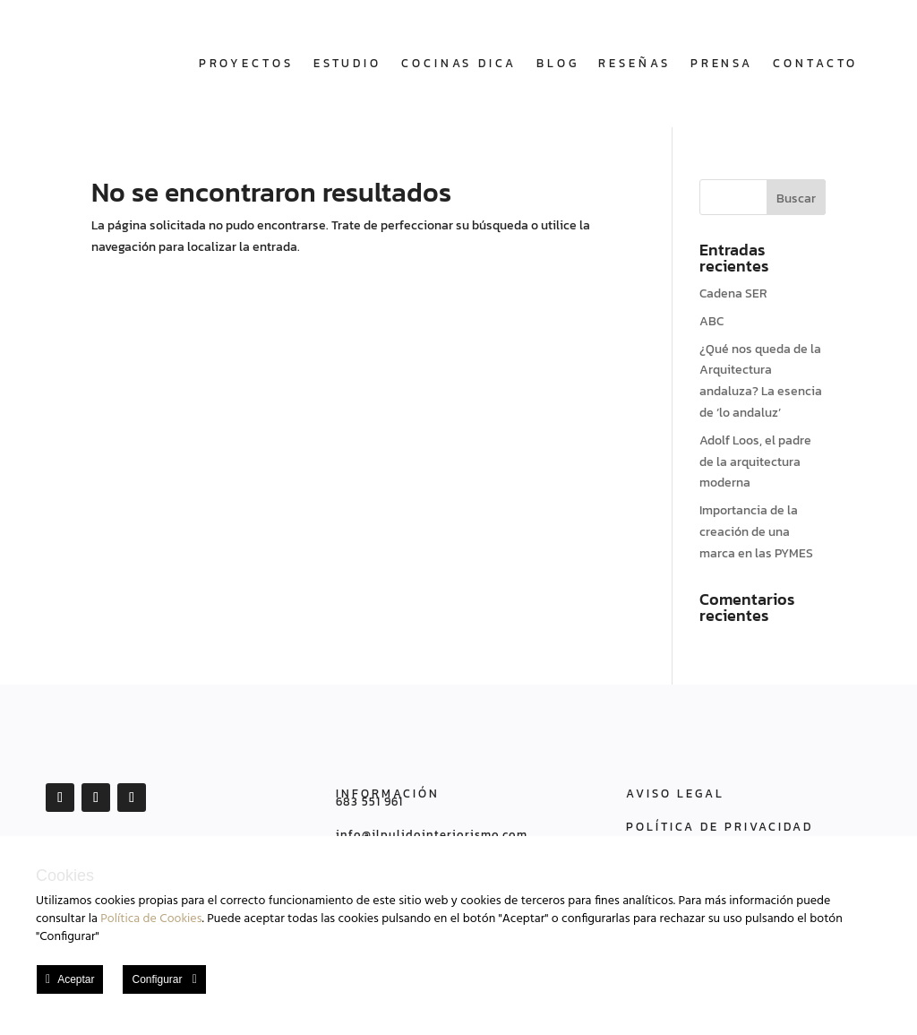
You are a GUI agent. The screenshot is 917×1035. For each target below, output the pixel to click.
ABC (711, 321)
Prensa (721, 63)
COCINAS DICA (459, 63)
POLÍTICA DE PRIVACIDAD (719, 826)
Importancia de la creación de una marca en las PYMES (756, 532)
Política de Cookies (150, 919)
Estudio (347, 63)
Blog (557, 63)
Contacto (815, 63)
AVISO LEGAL (675, 793)
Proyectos (246, 63)
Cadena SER (733, 293)
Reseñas (634, 63)
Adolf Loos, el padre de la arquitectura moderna (755, 462)
